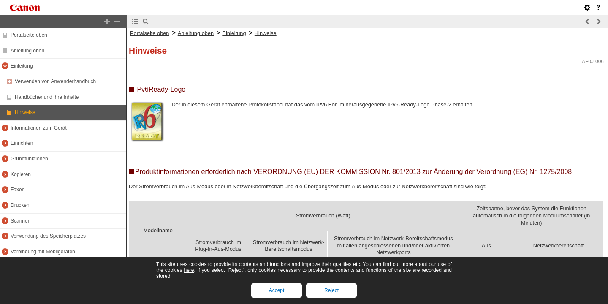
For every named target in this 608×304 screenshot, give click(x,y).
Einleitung (22, 66)
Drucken (20, 205)
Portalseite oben (29, 35)
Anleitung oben (27, 51)
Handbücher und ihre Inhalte (47, 97)
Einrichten (22, 143)
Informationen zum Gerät (39, 128)
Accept (277, 290)
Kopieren (21, 174)
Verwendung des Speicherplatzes (48, 236)
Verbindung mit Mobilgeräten (43, 252)
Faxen (17, 190)
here (189, 270)
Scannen (20, 221)
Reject (331, 290)
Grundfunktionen (29, 159)
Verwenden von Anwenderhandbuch (55, 81)
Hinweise (25, 112)
